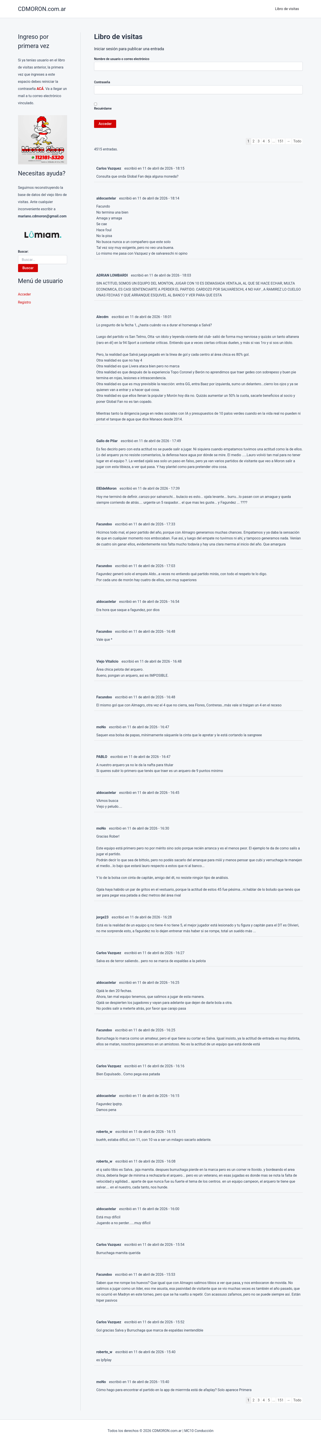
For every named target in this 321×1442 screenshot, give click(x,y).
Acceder (24, 294)
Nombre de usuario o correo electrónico (121, 59)
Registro (24, 302)
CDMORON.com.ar (42, 9)
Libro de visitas (287, 9)
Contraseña (102, 82)
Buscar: (23, 251)
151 (280, 141)
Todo (297, 141)
